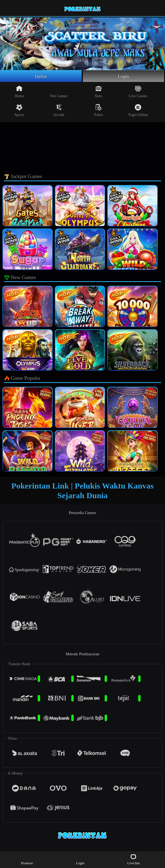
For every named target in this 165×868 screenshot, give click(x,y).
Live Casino (138, 92)
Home (19, 92)
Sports (19, 110)
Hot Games (58, 92)
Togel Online (138, 110)
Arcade (58, 110)
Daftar (41, 76)
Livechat (133, 859)
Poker (98, 110)
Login (124, 76)
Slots (98, 92)
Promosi (27, 859)
